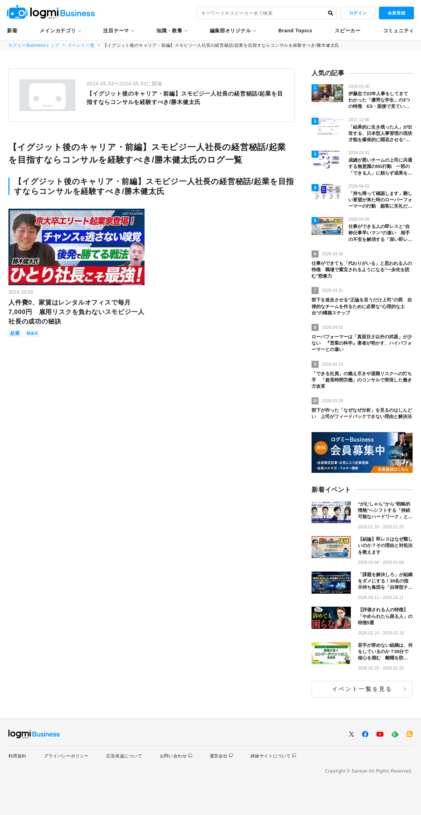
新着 (12, 30)
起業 (15, 333)
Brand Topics (295, 30)
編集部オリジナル (230, 30)
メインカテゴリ (58, 30)
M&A (32, 333)
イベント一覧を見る (362, 689)
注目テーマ (116, 30)
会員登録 (396, 13)
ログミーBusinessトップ (33, 45)
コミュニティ (398, 30)
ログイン (358, 13)
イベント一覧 (81, 45)
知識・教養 (169, 30)
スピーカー (348, 30)
